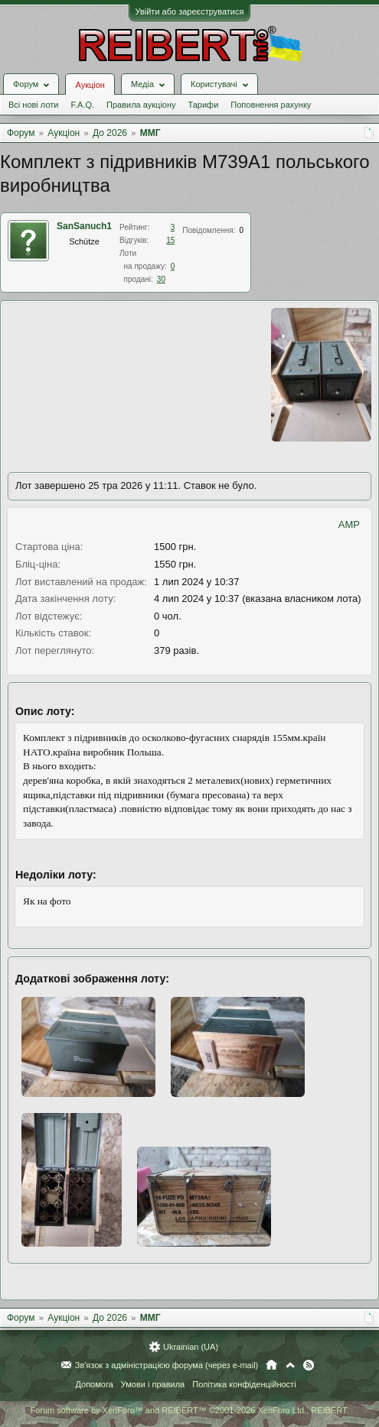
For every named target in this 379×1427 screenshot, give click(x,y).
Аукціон (89, 84)
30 (161, 279)
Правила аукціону (140, 104)
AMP (349, 524)
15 (170, 240)
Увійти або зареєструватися (190, 11)
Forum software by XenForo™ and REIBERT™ (189, 1410)
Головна (271, 1365)
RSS (308, 1365)
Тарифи (203, 104)
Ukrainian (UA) (190, 1346)
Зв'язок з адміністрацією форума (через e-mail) (167, 1365)
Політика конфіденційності (244, 1384)
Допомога (94, 1384)
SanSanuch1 (84, 226)
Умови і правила (153, 1384)
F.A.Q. (82, 104)
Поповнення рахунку (270, 104)
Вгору (290, 1365)
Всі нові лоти (33, 104)
